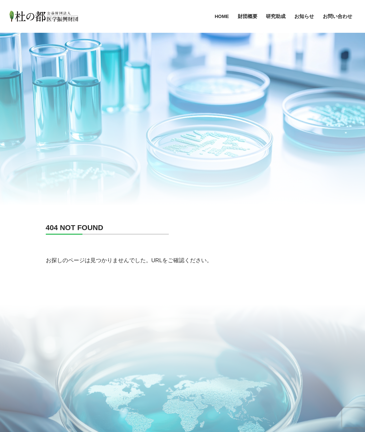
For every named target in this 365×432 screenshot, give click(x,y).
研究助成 (276, 16)
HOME (222, 16)
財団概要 (247, 16)
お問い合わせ (337, 16)
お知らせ (304, 16)
